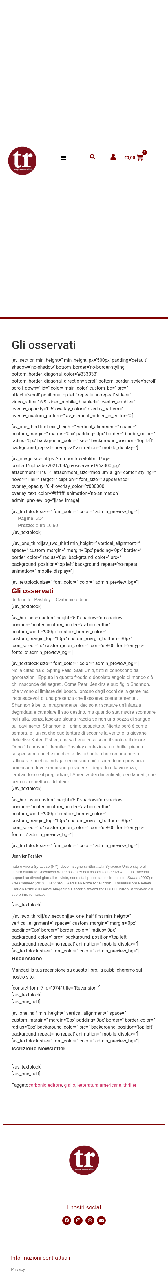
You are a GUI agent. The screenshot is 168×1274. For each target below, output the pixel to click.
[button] (63, 158)
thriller (129, 1085)
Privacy (18, 1269)
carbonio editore (45, 1085)
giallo (69, 1085)
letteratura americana (99, 1085)
